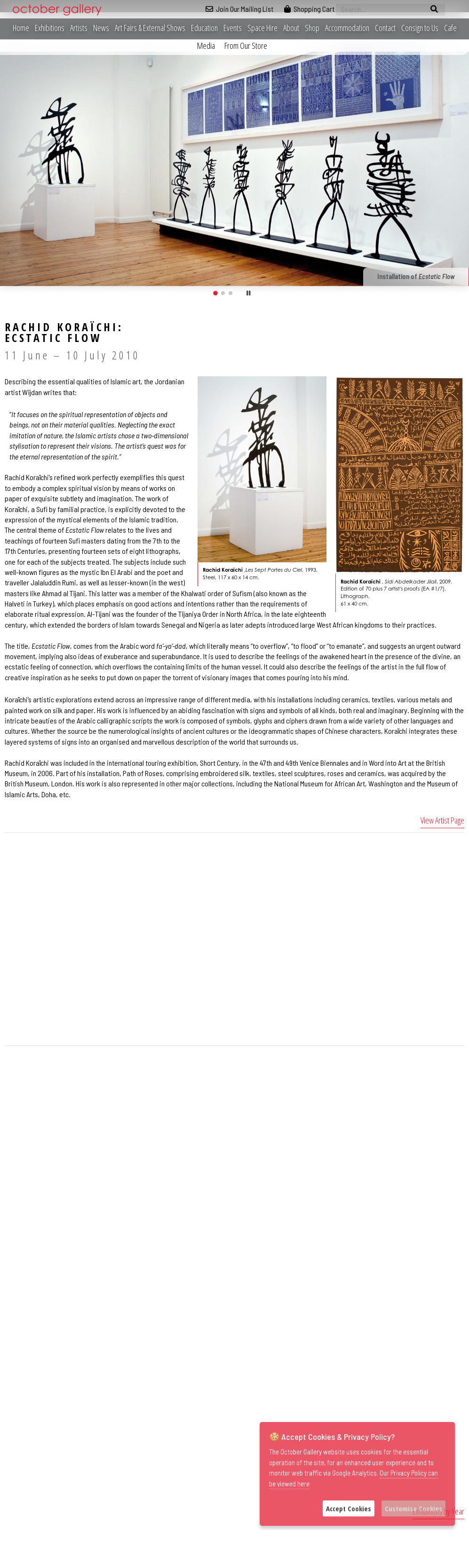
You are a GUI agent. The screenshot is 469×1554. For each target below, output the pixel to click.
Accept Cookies (348, 1508)
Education (204, 28)
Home (21, 28)
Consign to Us (419, 28)
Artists (78, 28)
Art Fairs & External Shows (150, 28)
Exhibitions (49, 28)
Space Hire (262, 28)
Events (232, 28)
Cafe (450, 28)
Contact (385, 28)
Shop (312, 28)
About (291, 28)
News (101, 28)
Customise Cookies (413, 1508)
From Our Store (245, 45)
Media (206, 45)
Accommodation (347, 28)
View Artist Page (442, 820)
